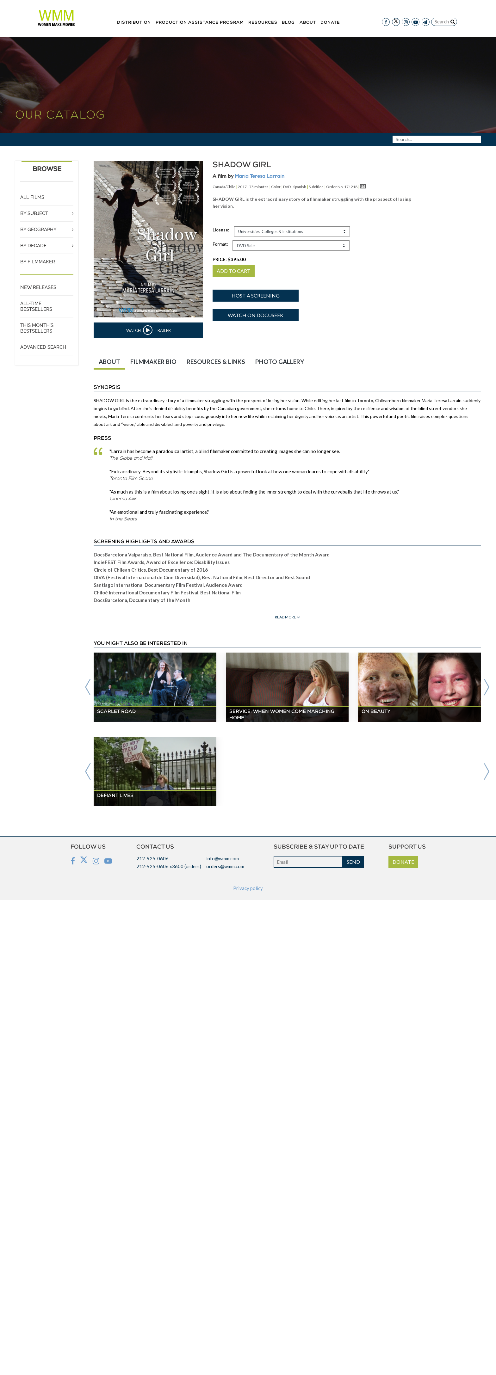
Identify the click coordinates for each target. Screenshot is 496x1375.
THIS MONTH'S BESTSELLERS (36, 328)
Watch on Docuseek (255, 315)
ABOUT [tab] (109, 361)
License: (221, 229)
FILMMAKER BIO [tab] (153, 361)
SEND (353, 862)
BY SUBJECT (34, 213)
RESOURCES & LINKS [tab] (216, 361)
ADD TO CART (234, 271)
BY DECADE (33, 246)
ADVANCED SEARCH (43, 347)
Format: (220, 244)
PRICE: (229, 259)
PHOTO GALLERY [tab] (279, 361)
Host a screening (256, 295)
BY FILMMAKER (37, 262)
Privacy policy (248, 888)
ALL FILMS (32, 197)
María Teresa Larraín (259, 176)
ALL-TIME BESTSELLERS (36, 306)
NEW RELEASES (38, 287)
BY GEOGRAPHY (38, 229)
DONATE (403, 862)
